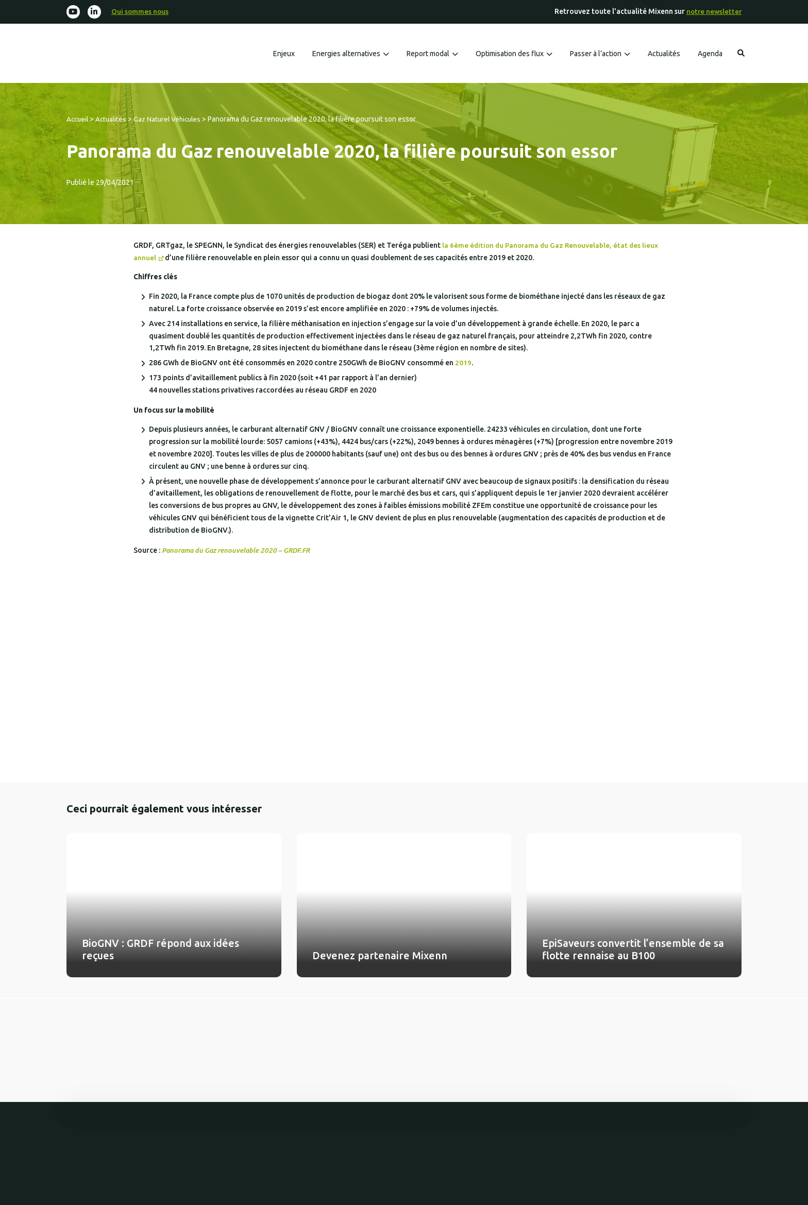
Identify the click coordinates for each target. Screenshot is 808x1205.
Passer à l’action (595, 54)
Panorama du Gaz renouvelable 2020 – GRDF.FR (239, 551)
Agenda (710, 54)
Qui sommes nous (141, 12)
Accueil (78, 119)
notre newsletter (713, 12)
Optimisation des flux (510, 54)
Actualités (664, 54)
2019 (463, 363)
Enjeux (284, 54)
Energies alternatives (346, 54)
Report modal (428, 54)
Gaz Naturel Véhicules (172, 119)
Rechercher (741, 54)
